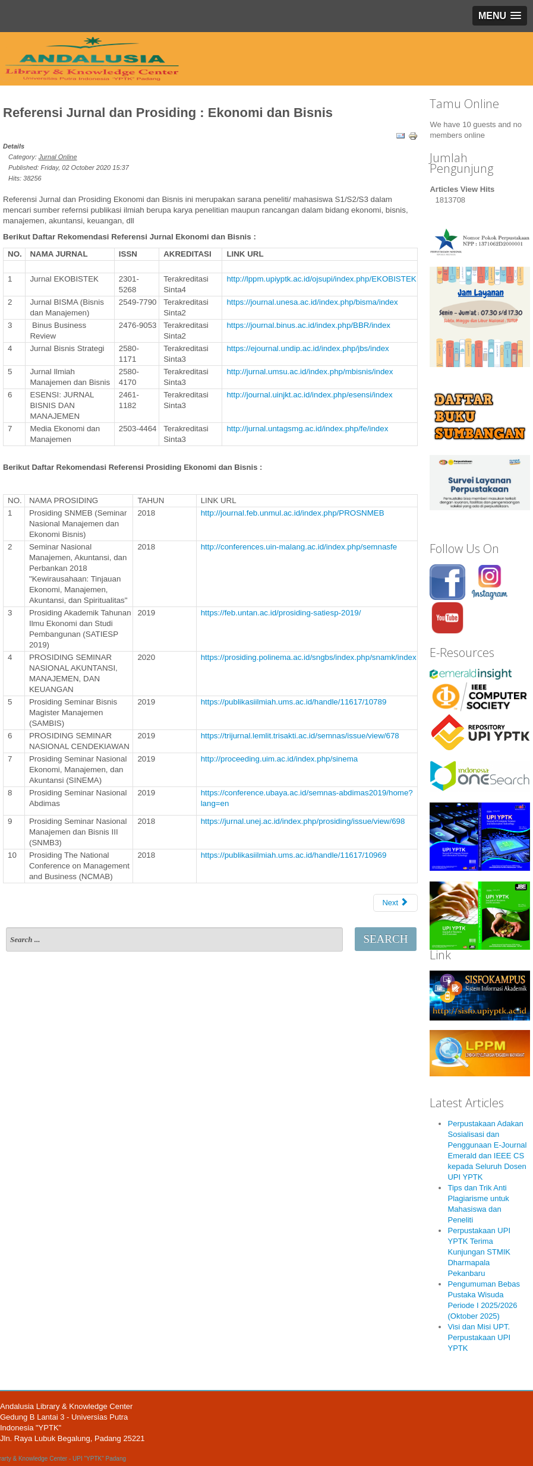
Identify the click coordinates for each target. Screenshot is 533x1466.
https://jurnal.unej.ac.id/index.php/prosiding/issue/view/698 (303, 821)
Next (395, 902)
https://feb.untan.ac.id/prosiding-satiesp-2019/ (281, 612)
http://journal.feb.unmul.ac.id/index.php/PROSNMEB (292, 512)
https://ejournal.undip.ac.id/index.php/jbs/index (307, 348)
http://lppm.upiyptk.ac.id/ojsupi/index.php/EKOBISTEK (321, 278)
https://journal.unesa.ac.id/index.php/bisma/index (312, 302)
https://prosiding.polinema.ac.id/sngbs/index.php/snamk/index (309, 657)
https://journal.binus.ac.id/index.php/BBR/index (308, 325)
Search (385, 939)
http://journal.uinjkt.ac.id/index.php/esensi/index (309, 394)
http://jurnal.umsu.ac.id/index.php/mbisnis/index (309, 371)
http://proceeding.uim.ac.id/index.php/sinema (279, 758)
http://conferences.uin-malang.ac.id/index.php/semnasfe (299, 546)
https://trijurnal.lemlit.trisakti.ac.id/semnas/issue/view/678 (300, 735)
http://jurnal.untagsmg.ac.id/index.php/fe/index (307, 428)
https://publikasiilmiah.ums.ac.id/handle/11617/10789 (294, 701)
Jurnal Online (58, 156)
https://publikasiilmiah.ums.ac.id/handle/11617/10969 (294, 855)
